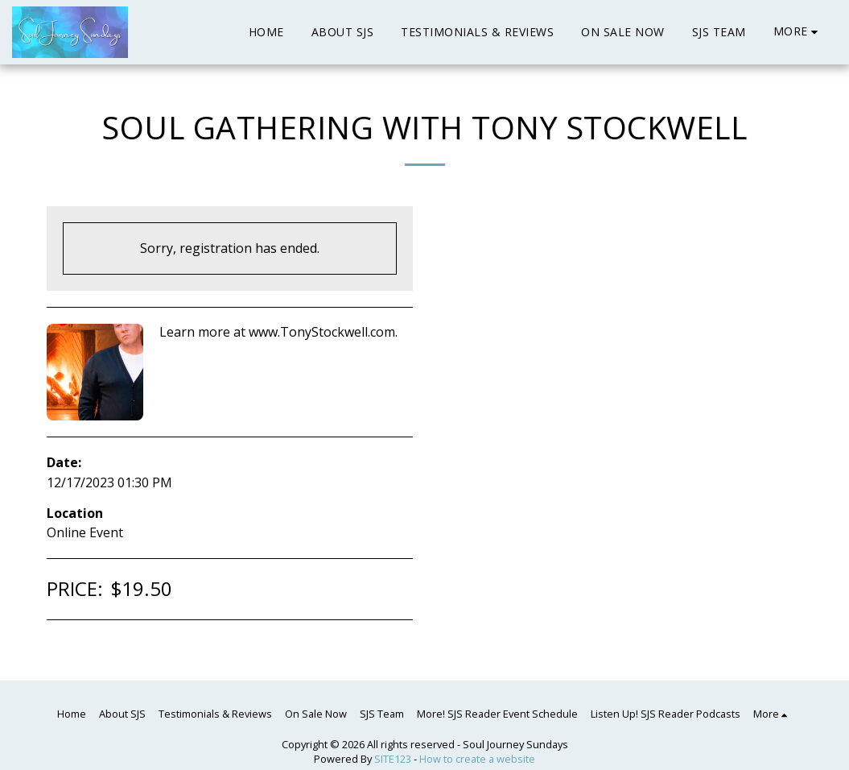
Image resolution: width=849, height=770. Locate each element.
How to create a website (477, 758)
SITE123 (392, 758)
